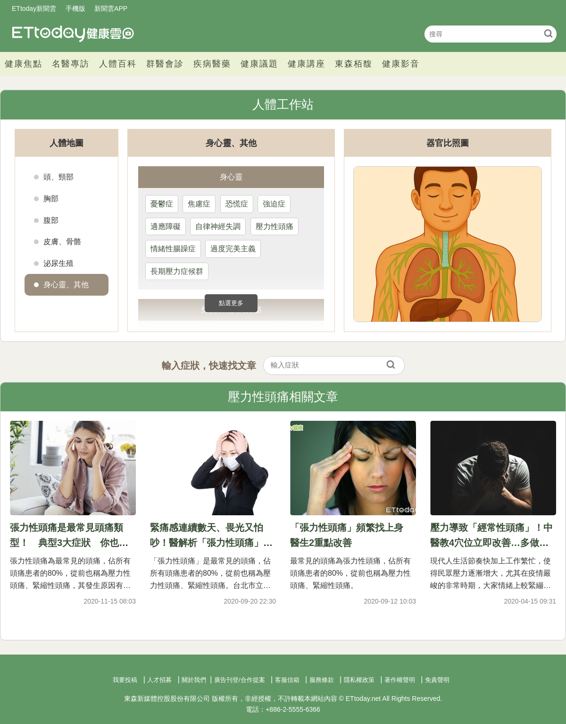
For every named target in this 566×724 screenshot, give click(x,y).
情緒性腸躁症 (173, 249)
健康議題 (259, 63)
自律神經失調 (218, 226)
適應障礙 (165, 226)
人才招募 (159, 679)
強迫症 (274, 204)
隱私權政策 (359, 679)
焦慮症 (199, 204)
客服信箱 (287, 679)
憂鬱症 (161, 204)
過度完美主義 (233, 249)
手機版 (75, 8)
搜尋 (548, 33)
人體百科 (118, 63)
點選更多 (231, 303)
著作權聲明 (399, 679)
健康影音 (401, 63)
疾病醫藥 (212, 63)
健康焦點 (23, 63)
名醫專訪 (71, 63)
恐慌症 (236, 204)
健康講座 (306, 63)
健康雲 (73, 34)
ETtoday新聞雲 (34, 8)
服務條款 (321, 679)
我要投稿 (125, 679)
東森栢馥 (354, 63)
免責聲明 (437, 679)
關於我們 (194, 679)
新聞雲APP (110, 8)
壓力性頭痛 (274, 226)
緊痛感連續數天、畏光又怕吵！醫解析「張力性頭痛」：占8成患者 (211, 542)
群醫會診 (165, 63)
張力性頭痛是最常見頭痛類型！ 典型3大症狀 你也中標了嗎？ (69, 542)
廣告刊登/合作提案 (239, 679)
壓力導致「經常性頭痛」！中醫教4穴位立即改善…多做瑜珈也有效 (491, 542)
